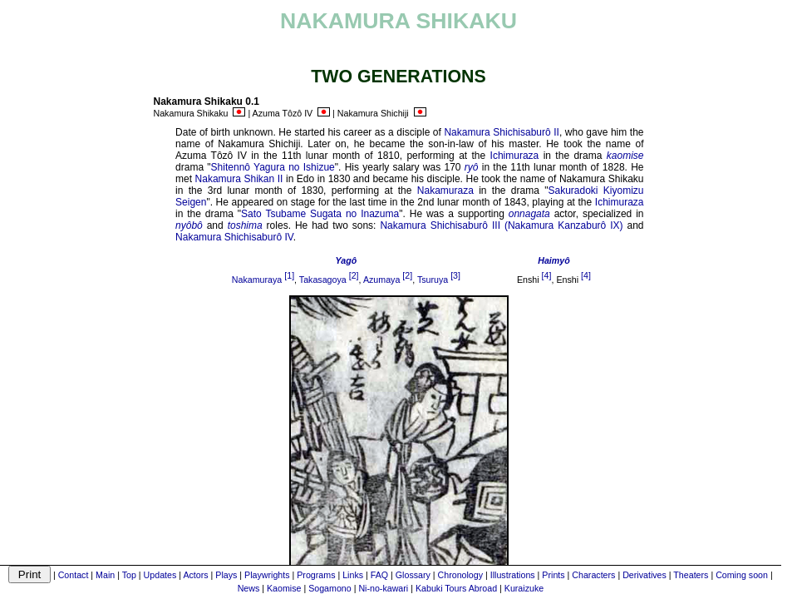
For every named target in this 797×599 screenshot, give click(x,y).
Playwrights (266, 575)
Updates (160, 575)
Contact (73, 575)
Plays (226, 575)
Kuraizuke (524, 588)
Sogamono (330, 588)
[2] (354, 275)
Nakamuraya (257, 280)
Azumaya (381, 280)
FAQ (379, 575)
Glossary (413, 575)
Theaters (690, 575)
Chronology (461, 575)
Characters (593, 575)
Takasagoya (323, 280)
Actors (195, 575)
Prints (553, 575)
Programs (316, 575)
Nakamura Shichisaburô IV (234, 237)
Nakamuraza (445, 190)
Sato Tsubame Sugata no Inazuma (320, 214)
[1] (289, 275)
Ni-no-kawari (383, 588)
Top (129, 575)
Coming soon (742, 575)
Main (105, 575)
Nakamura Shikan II (239, 179)
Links (352, 575)
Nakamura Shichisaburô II (501, 132)
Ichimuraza (514, 155)
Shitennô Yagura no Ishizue (273, 167)
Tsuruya (432, 280)
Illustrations (512, 575)
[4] (547, 275)
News (249, 588)
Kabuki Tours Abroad (456, 588)
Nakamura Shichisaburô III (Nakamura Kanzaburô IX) (501, 225)
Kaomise (284, 588)
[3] (455, 275)
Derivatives (644, 575)
